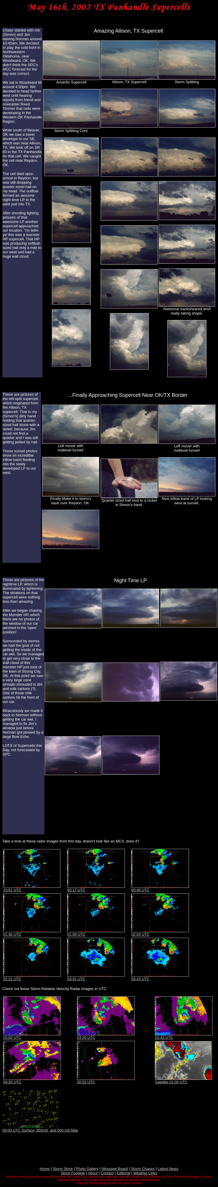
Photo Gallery (87, 1168)
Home (45, 1168)
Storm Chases (143, 1168)
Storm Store (63, 1168)
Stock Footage (73, 1173)
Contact (107, 1173)
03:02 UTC (12, 1037)
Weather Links (145, 1173)
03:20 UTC (86, 1037)
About (93, 1173)
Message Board (115, 1168)
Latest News (168, 1168)
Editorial (123, 1173)
